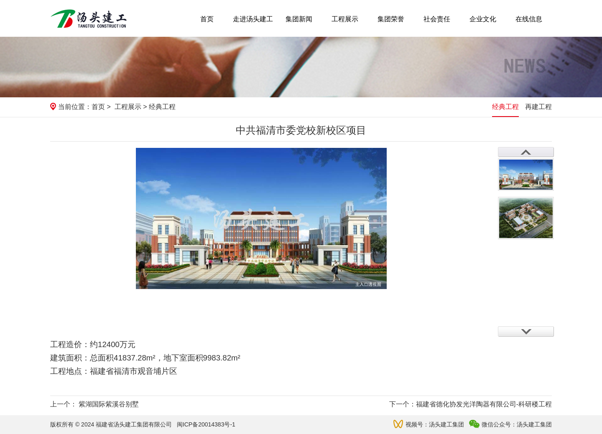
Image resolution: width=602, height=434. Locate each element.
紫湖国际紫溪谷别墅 (109, 404)
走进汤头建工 (253, 19)
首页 (207, 19)
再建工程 (538, 106)
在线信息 (528, 19)
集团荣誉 (391, 19)
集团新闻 (299, 19)
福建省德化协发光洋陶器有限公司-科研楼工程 (484, 404)
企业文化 (482, 19)
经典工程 (505, 106)
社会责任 (436, 19)
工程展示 (345, 19)
